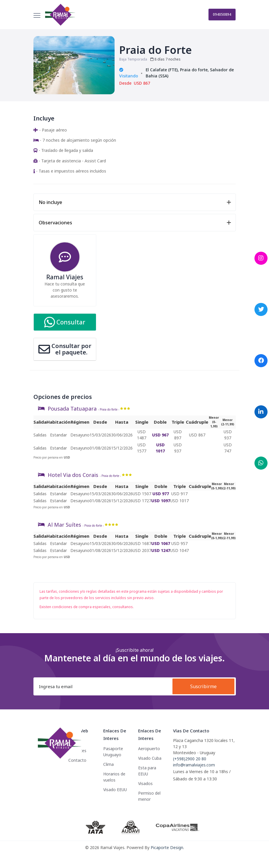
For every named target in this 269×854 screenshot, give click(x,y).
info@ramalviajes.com (194, 765)
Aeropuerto (149, 748)
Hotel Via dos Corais (73, 474)
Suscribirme (203, 686)
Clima (108, 764)
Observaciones (55, 222)
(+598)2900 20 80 (189, 758)
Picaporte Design (167, 847)
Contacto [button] (77, 760)
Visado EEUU (115, 789)
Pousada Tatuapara (72, 408)
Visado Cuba (149, 758)
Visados (145, 783)
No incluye (50, 202)
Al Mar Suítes (64, 524)
